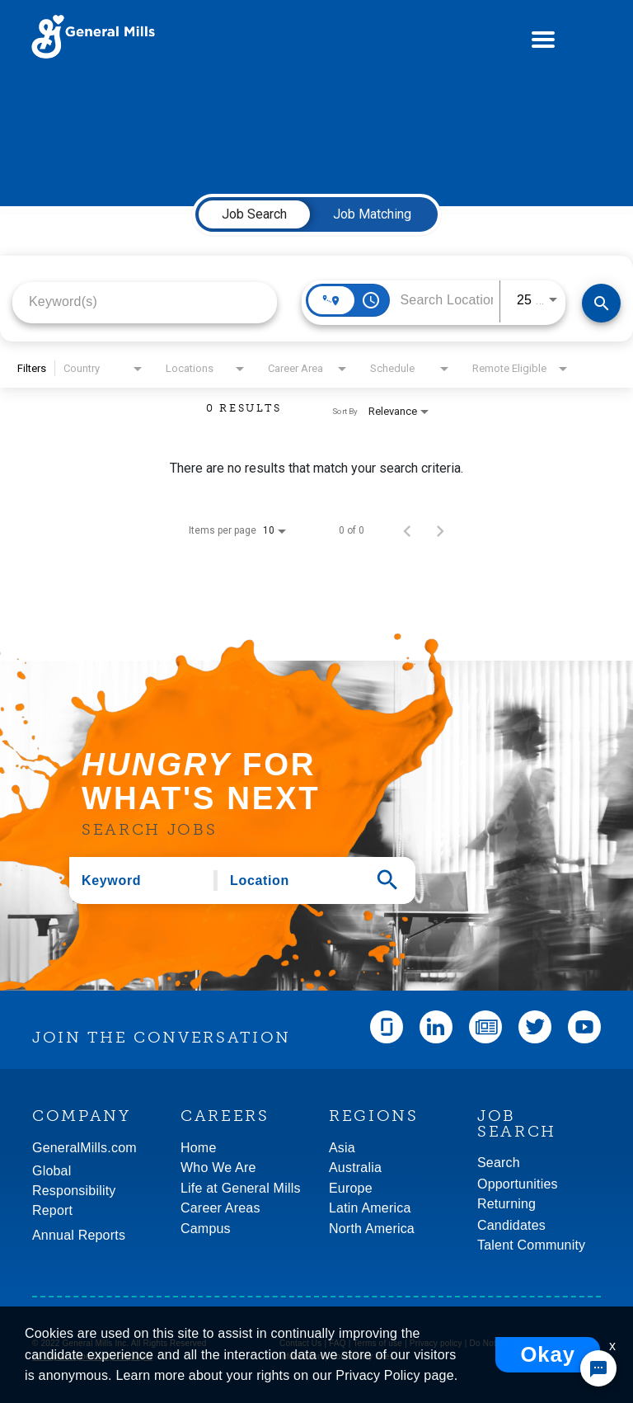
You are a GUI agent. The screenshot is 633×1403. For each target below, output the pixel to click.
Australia (355, 1168)
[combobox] (144, 301)
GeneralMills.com (84, 1148)
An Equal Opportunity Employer (92, 1356)
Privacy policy (436, 1343)
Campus (206, 1229)
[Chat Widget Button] (598, 1368)
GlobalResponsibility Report (74, 1190)
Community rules (362, 1356)
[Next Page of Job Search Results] (440, 530)
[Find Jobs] (601, 303)
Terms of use (377, 1343)
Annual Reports (78, 1235)
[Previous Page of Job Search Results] (407, 530)
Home (198, 1148)
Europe (351, 1188)
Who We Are (218, 1168)
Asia (342, 1148)
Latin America (370, 1208)
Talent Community (531, 1245)
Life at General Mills (241, 1188)
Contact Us (300, 1343)
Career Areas (220, 1208)
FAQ (337, 1343)
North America (372, 1229)
